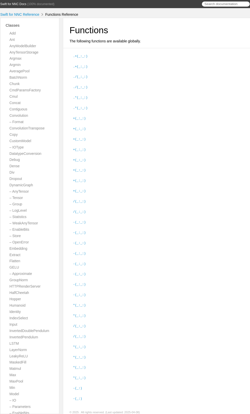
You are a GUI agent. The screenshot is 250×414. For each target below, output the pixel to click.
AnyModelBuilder (22, 46)
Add (12, 33)
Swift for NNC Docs (13, 4)
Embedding (18, 248)
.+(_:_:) (82, 56)
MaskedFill (17, 362)
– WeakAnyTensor (23, 223)
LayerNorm (18, 350)
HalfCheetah (19, 293)
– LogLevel (18, 210)
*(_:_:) (81, 299)
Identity (15, 312)
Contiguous (18, 109)
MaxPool (16, 381)
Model (14, 394)
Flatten (14, 261)
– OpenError (19, 242)
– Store (15, 236)
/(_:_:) (81, 197)
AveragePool (19, 71)
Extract (14, 255)
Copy (13, 135)
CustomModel (20, 141)
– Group (15, 204)
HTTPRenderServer (24, 286)
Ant (12, 40)
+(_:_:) (81, 116)
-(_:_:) (81, 218)
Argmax (15, 58)
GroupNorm (18, 280)
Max (12, 375)
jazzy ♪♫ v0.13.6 (98, 408)
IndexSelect (18, 318)
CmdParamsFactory (25, 90)
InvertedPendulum (23, 337)
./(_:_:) (82, 76)
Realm (117, 408)
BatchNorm (18, 77)
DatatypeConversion (25, 154)
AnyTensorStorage (23, 52)
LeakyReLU (18, 356)
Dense (14, 166)
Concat (15, 103)
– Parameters (20, 407)
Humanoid (17, 305)
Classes (13, 25)
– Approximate (20, 274)
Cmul (13, 96)
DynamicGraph (21, 185)
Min (12, 388)
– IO (12, 400)
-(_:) (79, 380)
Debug (14, 160)
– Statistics (17, 217)
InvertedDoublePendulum (29, 331)
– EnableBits (19, 229)
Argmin (15, 65)
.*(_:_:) (82, 96)
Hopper (15, 299)
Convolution (18, 115)
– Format (16, 122)
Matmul (15, 369)
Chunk (14, 84)
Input (13, 324)
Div (12, 172)
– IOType (16, 147)
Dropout (15, 179)
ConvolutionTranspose (27, 128)
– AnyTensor (19, 191)
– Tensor (16, 198)
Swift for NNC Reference (19, 14)
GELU (14, 267)
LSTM (14, 343)
